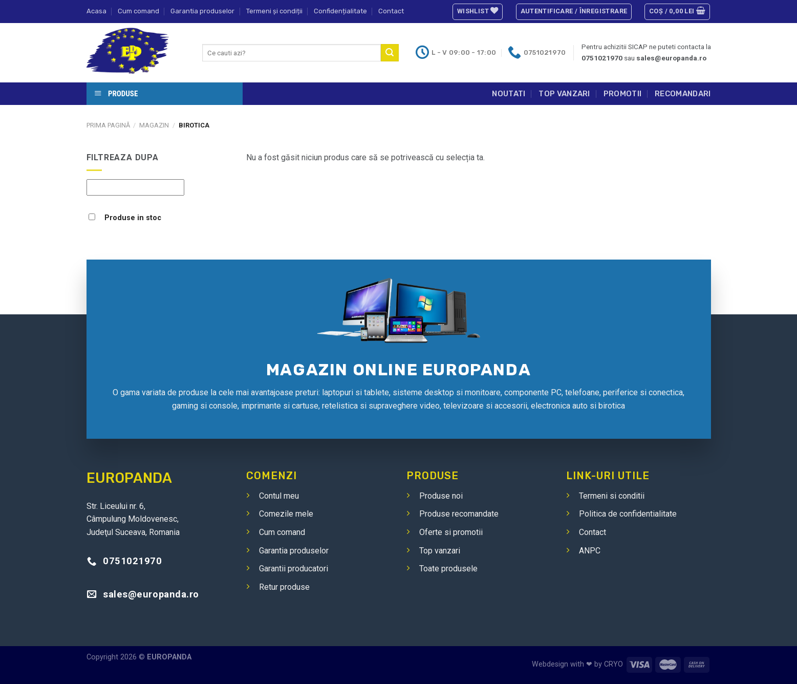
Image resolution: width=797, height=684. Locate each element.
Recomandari (682, 93)
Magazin (154, 125)
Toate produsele (448, 568)
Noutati (508, 93)
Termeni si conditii (611, 496)
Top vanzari (564, 93)
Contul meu (279, 496)
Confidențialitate (340, 11)
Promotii (622, 93)
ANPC (589, 550)
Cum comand (138, 11)
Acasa (96, 11)
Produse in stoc (132, 217)
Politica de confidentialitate (628, 514)
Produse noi (441, 496)
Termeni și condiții (274, 11)
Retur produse (284, 587)
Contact (391, 11)
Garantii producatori (293, 568)
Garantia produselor (202, 11)
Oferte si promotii (451, 532)
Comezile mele (286, 514)
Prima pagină (108, 125)
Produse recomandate (459, 514)
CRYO (613, 664)
